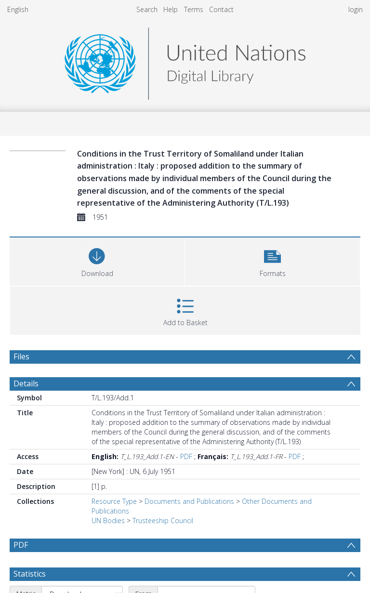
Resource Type (114, 501)
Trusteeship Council (162, 520)
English (17, 9)
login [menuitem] (355, 9)
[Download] (97, 260)
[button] (272, 260)
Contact (221, 9)
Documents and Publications (189, 501)
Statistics (29, 573)
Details (26, 383)
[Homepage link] (185, 61)
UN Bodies (108, 520)
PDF (186, 456)
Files (21, 356)
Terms (193, 9)
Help (170, 9)
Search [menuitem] (147, 9)
